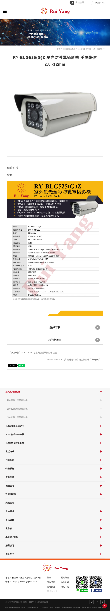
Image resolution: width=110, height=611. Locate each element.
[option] (55, 113)
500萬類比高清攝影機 (17, 409)
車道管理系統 (11, 537)
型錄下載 (75, 327)
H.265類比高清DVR (14, 426)
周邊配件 (9, 554)
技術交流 (51, 587)
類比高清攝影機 (12, 392)
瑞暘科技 (101, 49)
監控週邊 (9, 511)
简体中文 (101, 3)
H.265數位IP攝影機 (14, 443)
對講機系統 (10, 494)
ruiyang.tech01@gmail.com (25, 581)
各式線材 (9, 520)
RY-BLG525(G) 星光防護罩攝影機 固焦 (33, 352)
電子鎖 (8, 528)
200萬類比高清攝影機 (17, 400)
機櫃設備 (9, 485)
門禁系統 (9, 460)
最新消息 (51, 582)
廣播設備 (9, 477)
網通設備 (9, 545)
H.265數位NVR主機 (14, 434)
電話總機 (9, 451)
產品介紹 (65, 582)
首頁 (58, 49)
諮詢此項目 (74, 340)
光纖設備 (9, 503)
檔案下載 (65, 587)
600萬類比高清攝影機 (17, 417)
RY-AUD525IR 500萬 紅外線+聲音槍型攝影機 (73, 359)
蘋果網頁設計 (42, 602)
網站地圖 (53, 591)
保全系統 (9, 468)
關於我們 (65, 577)
